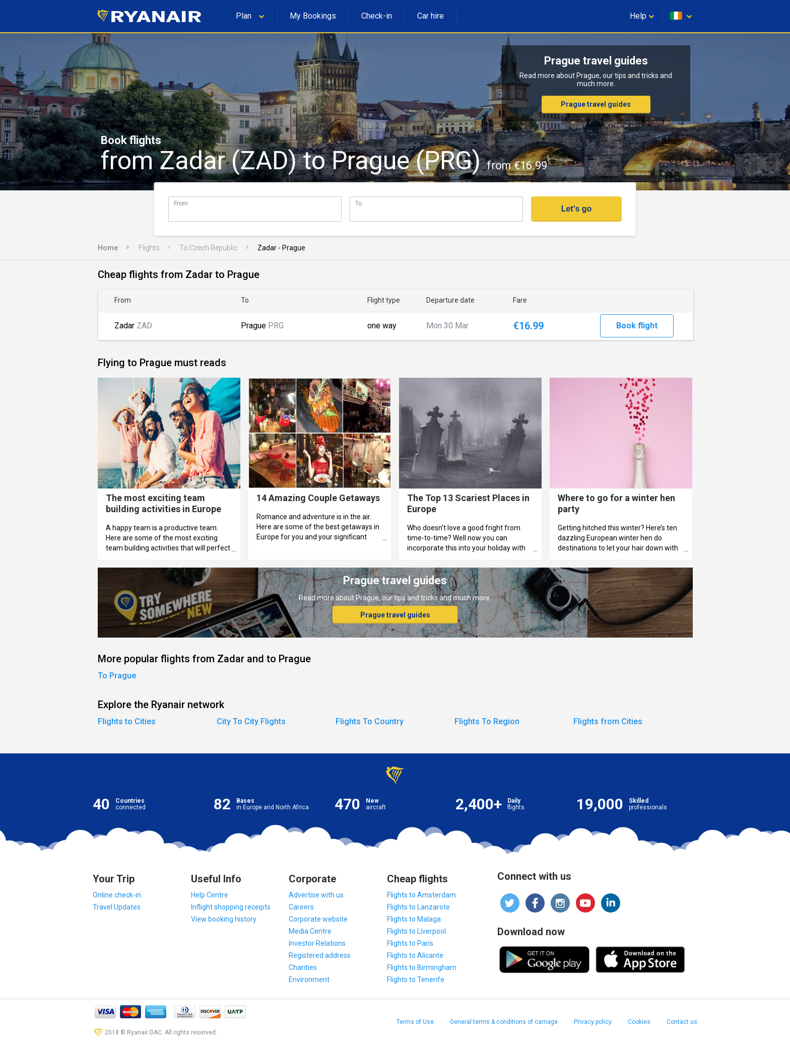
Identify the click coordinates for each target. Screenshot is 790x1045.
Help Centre (209, 895)
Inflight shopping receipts (231, 907)
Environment (309, 980)
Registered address (320, 955)
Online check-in (117, 895)
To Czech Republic (208, 248)
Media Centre (310, 931)
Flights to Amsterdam (421, 895)
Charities (303, 967)
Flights (149, 248)
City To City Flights (251, 721)
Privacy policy (593, 1021)
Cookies (639, 1021)
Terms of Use (415, 1021)
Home (108, 248)
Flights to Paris (410, 943)
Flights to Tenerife (415, 980)
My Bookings (313, 16)
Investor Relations (317, 943)
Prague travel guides (596, 104)
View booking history (223, 919)
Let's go (576, 208)
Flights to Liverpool (416, 931)
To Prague (117, 675)
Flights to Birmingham (421, 967)
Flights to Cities (127, 721)
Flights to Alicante (415, 955)
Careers (301, 907)
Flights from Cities (607, 721)
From (181, 203)
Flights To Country (370, 721)
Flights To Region (486, 721)
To (358, 203)
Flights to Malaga (414, 919)
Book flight (636, 325)
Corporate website (318, 919)
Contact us (682, 1021)
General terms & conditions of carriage (504, 1021)
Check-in (376, 16)
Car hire (430, 16)
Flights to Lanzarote (418, 907)
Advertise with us (316, 895)
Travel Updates (117, 907)
